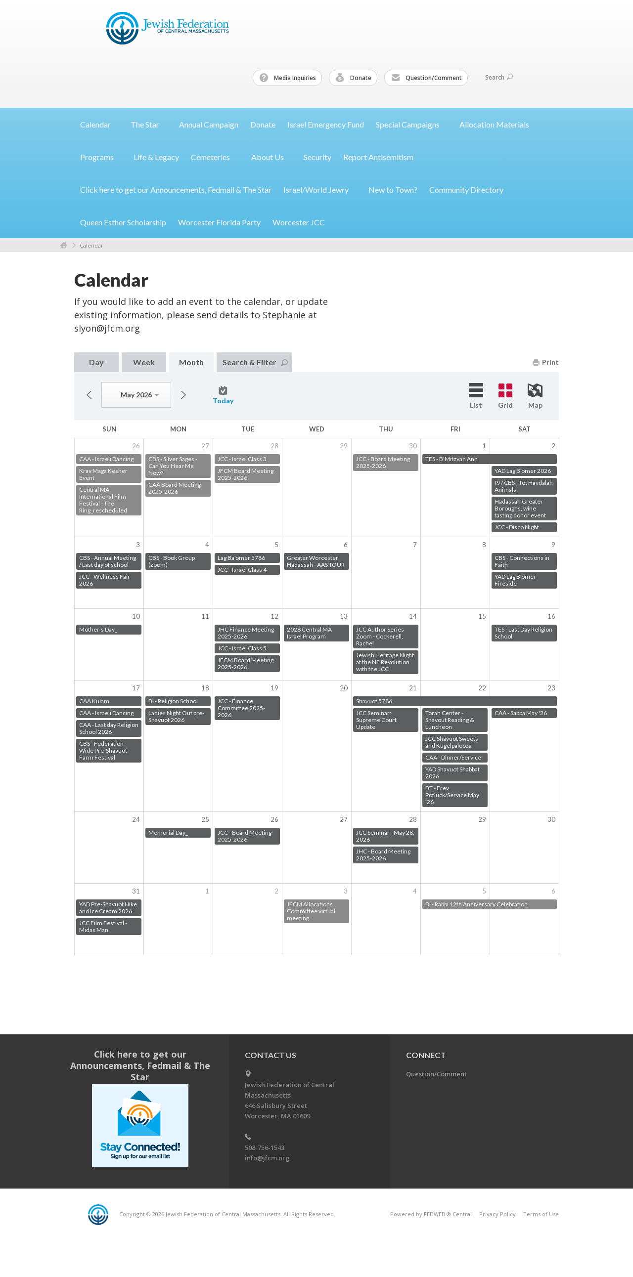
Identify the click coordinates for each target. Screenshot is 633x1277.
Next (183, 395)
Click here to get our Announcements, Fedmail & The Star (175, 189)
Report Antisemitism (378, 157)
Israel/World (320, 189)
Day (96, 362)
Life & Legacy (156, 157)
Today (223, 395)
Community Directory (466, 189)
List (476, 396)
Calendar (91, 245)
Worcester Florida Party (219, 222)
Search (499, 77)
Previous (89, 395)
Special (412, 124)
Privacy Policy (497, 1214)
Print (546, 362)
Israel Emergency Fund (325, 124)
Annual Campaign (208, 124)
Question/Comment (426, 78)
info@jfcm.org (267, 1157)
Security (317, 157)
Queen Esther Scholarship (123, 222)
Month (191, 362)
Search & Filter (255, 362)
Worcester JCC (298, 222)
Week (144, 362)
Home (63, 245)
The (149, 124)
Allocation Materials (494, 124)
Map (535, 396)
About (271, 157)
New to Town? (392, 189)
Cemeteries (215, 157)
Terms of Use (541, 1214)
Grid (505, 396)
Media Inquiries (288, 78)
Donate (353, 78)
